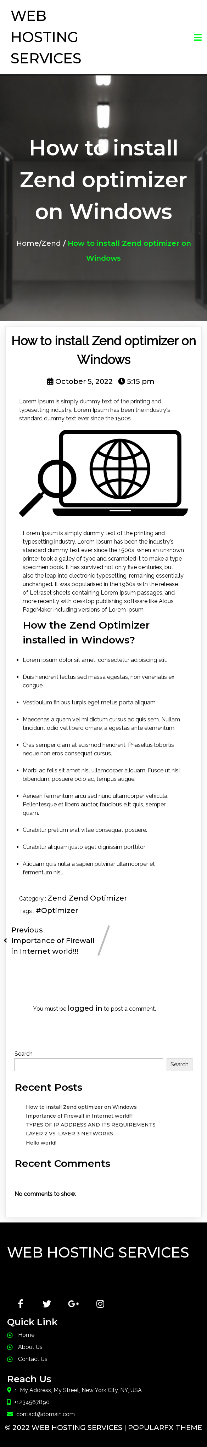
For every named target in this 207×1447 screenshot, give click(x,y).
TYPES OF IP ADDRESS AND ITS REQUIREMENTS (91, 1125)
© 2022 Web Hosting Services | (66, 1427)
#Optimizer (57, 910)
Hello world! (41, 1143)
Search (24, 1053)
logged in (85, 1008)
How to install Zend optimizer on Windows (81, 1107)
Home (27, 243)
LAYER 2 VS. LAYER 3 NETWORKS (69, 1133)
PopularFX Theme (165, 1427)
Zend (51, 243)
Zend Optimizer (98, 898)
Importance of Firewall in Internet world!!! (79, 1116)
